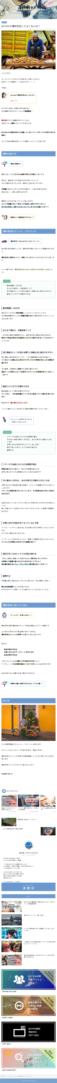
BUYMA (4, 22)
